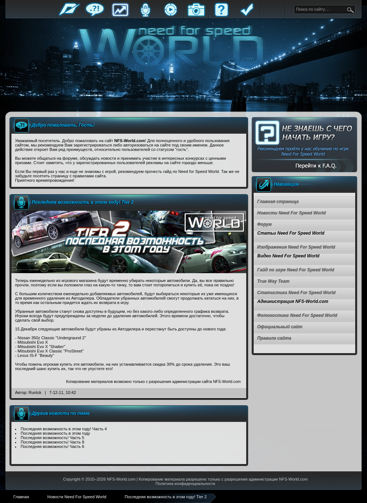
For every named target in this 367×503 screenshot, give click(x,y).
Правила (246, 15)
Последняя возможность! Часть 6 (52, 446)
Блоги (145, 15)
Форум (94, 15)
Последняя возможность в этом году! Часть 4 (64, 429)
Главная (69, 15)
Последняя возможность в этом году (55, 433)
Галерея (196, 15)
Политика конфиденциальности (185, 483)
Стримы (170, 15)
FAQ (221, 15)
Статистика (120, 15)
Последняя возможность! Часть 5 (52, 437)
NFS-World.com (121, 479)
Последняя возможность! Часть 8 (52, 442)
